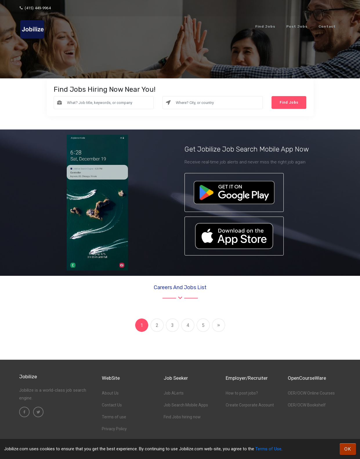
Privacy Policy (114, 428)
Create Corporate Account (250, 405)
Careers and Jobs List (180, 287)
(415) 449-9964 (35, 8)
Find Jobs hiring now (182, 417)
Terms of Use (268, 448)
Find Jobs (265, 26)
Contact (327, 26)
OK (347, 449)
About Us (110, 393)
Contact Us (112, 405)
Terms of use (114, 417)
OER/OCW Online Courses (311, 393)
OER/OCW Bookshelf (307, 405)
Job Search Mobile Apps (186, 405)
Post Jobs (296, 26)
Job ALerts (174, 393)
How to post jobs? (242, 393)
